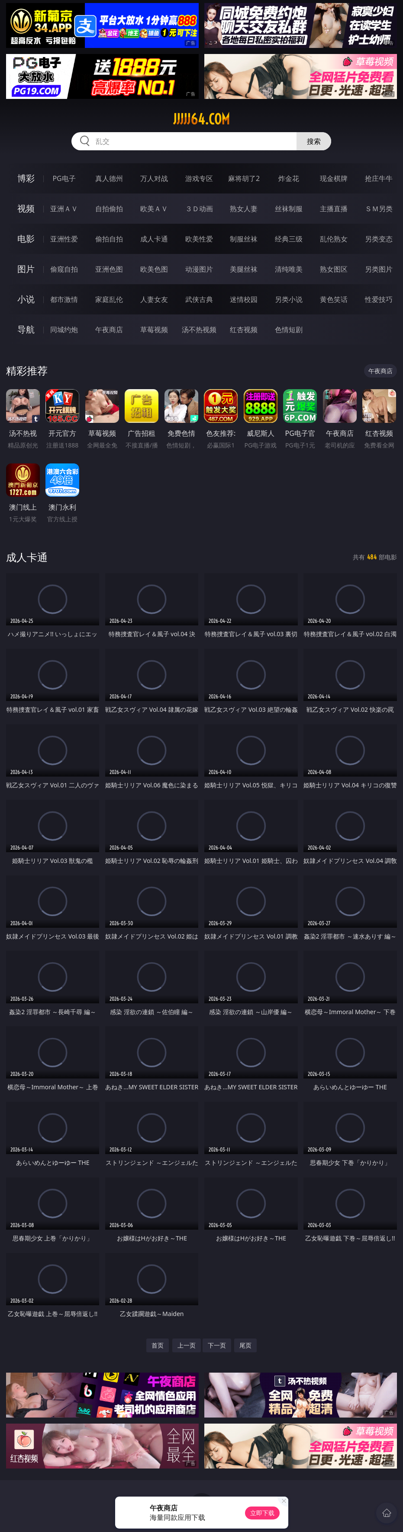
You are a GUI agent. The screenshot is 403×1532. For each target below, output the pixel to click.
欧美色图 (154, 269)
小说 (26, 299)
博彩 (26, 178)
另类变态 (379, 239)
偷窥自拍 (64, 269)
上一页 (186, 1345)
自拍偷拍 (109, 208)
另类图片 (379, 269)
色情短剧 (289, 329)
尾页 (245, 1345)
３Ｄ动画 (199, 208)
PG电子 (63, 178)
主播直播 (334, 208)
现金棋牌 (334, 178)
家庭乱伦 (109, 299)
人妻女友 (154, 299)
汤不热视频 (199, 329)
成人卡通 (154, 239)
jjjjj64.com (201, 119)
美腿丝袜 (244, 269)
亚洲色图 (109, 269)
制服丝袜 (244, 239)
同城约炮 (64, 329)
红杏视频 (244, 329)
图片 (26, 269)
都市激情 (64, 299)
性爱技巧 (379, 299)
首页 (158, 1345)
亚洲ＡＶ (64, 208)
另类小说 (289, 299)
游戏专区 (199, 178)
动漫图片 (199, 269)
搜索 (314, 141)
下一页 (217, 1345)
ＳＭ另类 (379, 208)
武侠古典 (199, 299)
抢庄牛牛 (379, 178)
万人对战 (154, 178)
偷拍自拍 (109, 239)
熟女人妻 (244, 208)
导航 (26, 329)
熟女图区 (334, 269)
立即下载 (262, 1513)
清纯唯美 (289, 269)
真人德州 (109, 178)
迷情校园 (244, 299)
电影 (26, 238)
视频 (26, 208)
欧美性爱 (199, 239)
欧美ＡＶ (154, 208)
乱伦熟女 (334, 239)
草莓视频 (154, 329)
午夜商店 (109, 329)
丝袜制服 (289, 208)
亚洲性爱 (64, 239)
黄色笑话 (334, 299)
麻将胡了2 (244, 178)
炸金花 (288, 178)
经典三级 (289, 239)
